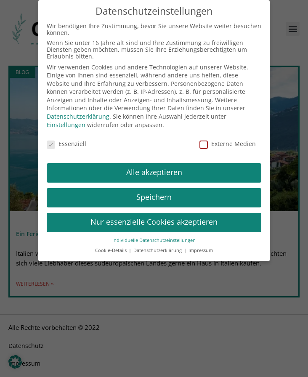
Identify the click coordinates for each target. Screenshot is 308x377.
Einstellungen (66, 119)
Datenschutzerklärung (78, 111)
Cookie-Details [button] (111, 245)
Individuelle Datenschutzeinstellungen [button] (154, 235)
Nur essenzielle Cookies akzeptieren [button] (154, 216)
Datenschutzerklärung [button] (158, 245)
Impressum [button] (201, 245)
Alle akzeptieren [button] (154, 167)
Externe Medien (227, 138)
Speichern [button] (154, 192)
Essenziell (66, 138)
